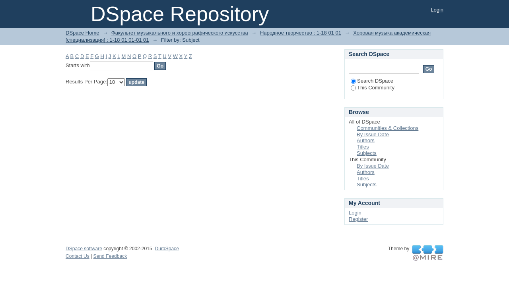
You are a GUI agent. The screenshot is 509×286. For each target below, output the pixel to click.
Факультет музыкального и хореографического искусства (179, 33)
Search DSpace (372, 81)
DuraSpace (167, 248)
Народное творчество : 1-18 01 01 (300, 33)
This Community (372, 88)
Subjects (367, 153)
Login (437, 10)
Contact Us (77, 256)
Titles (363, 147)
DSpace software (84, 248)
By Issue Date (373, 134)
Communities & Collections (387, 128)
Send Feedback (110, 256)
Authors (366, 140)
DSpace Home (82, 33)
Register (358, 219)
